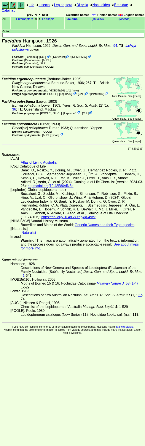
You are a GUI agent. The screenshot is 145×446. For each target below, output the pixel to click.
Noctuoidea (101, 5)
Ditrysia (82, 5)
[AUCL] (46, 60)
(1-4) (117, 283)
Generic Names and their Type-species (104, 225)
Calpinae (8, 10)
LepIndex (31, 57)
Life (31, 5)
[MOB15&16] (57, 90)
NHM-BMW (79, 57)
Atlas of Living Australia (38, 162)
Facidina (72, 19)
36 (14, 109)
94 (115, 45)
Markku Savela (124, 326)
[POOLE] (48, 66)
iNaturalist (59, 57)
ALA (43, 63)
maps (137, 96)
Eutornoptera (24, 19)
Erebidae (121, 5)
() (98, 19)
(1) (85, 105)
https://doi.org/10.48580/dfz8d (50, 186)
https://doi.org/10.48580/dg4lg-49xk (68, 217)
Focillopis (48, 19)
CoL (42, 57)
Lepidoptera (63, 5)
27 (140, 295)
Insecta (44, 5)
